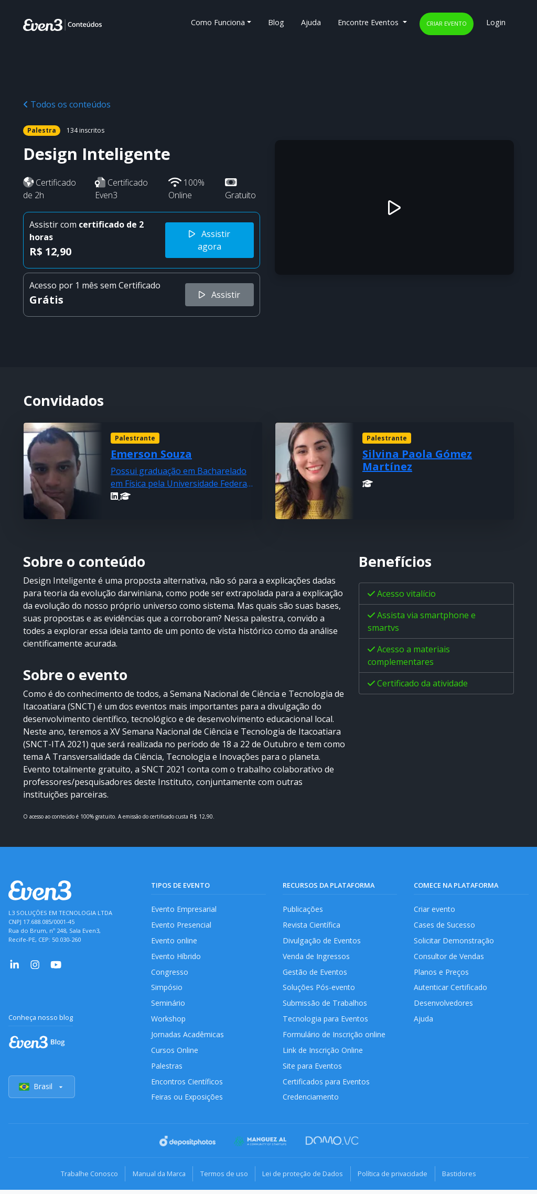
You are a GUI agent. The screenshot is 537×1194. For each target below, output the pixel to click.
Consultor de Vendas (450, 957)
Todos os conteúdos (67, 104)
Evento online (174, 941)
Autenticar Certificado (451, 989)
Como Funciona (218, 22)
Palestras (167, 1069)
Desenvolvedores (444, 1005)
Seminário (168, 1005)
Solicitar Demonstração (454, 941)
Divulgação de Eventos (322, 941)
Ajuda (311, 22)
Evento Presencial (181, 925)
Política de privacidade (397, 1178)
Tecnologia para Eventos (326, 1021)
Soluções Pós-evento (319, 989)
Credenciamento (311, 1101)
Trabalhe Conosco (82, 1178)
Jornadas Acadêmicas (188, 1037)
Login (496, 22)
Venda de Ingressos (317, 957)
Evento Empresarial (184, 909)
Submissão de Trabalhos (326, 1005)
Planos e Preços (441, 973)
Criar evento (446, 23)
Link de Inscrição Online (323, 1053)
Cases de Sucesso (445, 925)
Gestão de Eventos (316, 973)
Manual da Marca (154, 1178)
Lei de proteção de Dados (304, 1178)
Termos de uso (222, 1178)
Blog (276, 22)
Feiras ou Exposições (187, 1101)
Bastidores (466, 1178)
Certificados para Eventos (327, 1085)
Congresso (169, 973)
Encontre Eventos (369, 22)
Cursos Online (174, 1053)
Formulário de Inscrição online (334, 1037)
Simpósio (167, 989)
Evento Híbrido (177, 957)
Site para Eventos (313, 1069)
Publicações (303, 909)
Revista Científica (312, 925)
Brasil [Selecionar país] (42, 1091)
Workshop (168, 1021)
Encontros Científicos (187, 1085)
